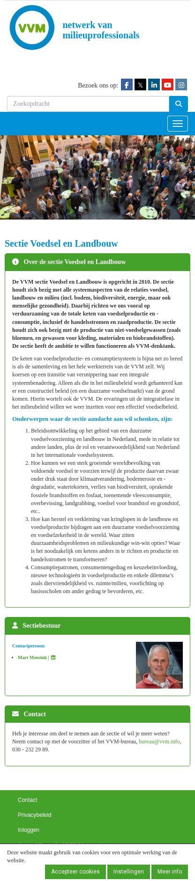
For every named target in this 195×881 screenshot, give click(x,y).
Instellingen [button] (128, 871)
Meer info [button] (170, 871)
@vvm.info (159, 741)
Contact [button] (27, 800)
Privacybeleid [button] (34, 815)
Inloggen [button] (28, 830)
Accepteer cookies (75, 871)
